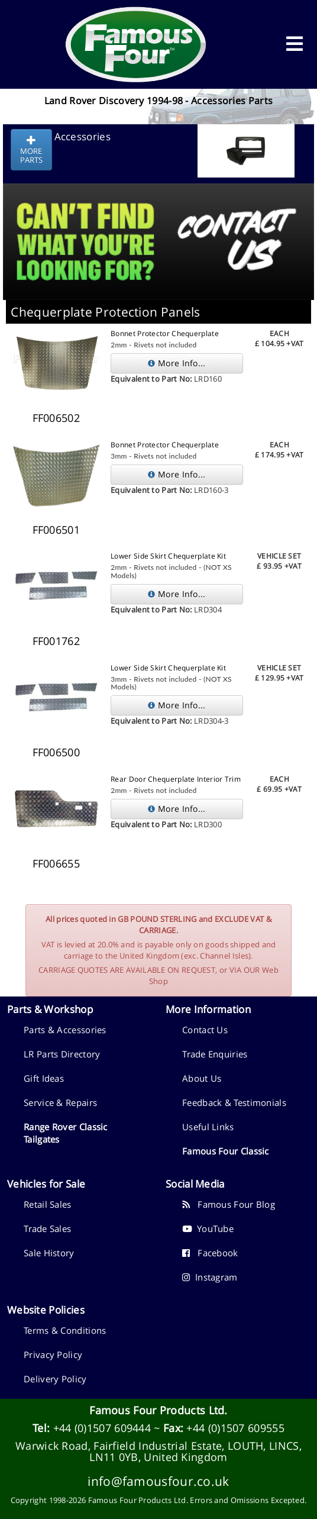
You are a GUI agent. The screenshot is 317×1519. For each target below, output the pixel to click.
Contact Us (205, 1030)
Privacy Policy (53, 1354)
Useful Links (208, 1127)
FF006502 (56, 418)
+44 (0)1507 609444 (102, 1428)
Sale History (49, 1253)
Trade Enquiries (215, 1054)
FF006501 (56, 530)
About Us (201, 1078)
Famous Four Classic (225, 1151)
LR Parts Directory (62, 1054)
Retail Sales (48, 1204)
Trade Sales (47, 1228)
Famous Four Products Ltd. (158, 1410)
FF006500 (56, 752)
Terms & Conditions (65, 1330)
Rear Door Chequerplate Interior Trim (176, 779)
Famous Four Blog (228, 1204)
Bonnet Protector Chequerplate (165, 333)
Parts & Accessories (65, 1030)
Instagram (210, 1277)
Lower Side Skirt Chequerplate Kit (168, 556)
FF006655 (56, 863)
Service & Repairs (60, 1102)
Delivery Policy (55, 1379)
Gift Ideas (44, 1078)
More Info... (176, 363)
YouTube (208, 1228)
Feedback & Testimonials (234, 1102)
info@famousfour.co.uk (158, 1480)
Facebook (210, 1253)
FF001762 (56, 641)
